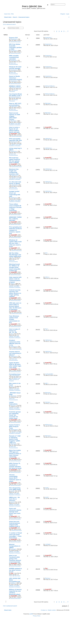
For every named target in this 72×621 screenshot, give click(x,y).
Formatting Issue (15, 374)
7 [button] (67, 31)
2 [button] (56, 31)
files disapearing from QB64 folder (15, 488)
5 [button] (63, 31)
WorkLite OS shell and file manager (15, 67)
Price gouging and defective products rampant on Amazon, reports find (15, 230)
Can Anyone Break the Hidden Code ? (15, 94)
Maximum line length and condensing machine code (14, 171)
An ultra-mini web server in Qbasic (15, 182)
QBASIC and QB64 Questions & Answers (15, 124)
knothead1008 (15, 375)
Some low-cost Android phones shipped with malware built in (14, 524)
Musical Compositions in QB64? (14, 546)
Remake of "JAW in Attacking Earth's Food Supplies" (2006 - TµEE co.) (15, 439)
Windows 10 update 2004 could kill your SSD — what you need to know (15, 243)
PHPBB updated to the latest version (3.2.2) (15, 570)
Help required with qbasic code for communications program (15, 279)
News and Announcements (13, 63)
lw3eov (12, 283)
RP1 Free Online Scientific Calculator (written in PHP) (15, 46)
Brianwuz (13, 583)
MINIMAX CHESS (15, 86)
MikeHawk (14, 106)
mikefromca (14, 141)
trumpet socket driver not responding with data (14, 194)
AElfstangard (14, 429)
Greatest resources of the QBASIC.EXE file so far (14, 342)
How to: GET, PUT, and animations (15, 104)
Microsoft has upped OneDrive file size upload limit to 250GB (14, 160)
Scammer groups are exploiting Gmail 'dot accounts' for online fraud (15, 415)
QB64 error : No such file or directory (14, 499)
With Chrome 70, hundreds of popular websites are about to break (15, 466)
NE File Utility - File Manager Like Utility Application (15, 254)
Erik (13, 257)
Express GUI (13, 38)
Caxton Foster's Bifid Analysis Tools (14, 426)
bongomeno (14, 39)
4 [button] (61, 31)
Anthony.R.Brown (16, 87)
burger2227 (14, 133)
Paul (12, 333)
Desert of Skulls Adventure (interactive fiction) (15, 77)
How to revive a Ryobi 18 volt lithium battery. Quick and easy (14, 130)
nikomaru (13, 405)
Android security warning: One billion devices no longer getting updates (15, 293)
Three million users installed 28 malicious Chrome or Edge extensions (15, 207)
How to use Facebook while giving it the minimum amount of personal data (15, 559)
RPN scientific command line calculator (14, 57)
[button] (50, 31)
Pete (12, 573)
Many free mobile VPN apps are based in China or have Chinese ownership (15, 454)
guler (12, 386)
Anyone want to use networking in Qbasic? (15, 353)
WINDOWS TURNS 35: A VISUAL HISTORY (15, 218)
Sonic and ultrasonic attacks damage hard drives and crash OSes (15, 512)
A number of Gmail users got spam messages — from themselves (15, 535)
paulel (12, 491)
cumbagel (13, 549)
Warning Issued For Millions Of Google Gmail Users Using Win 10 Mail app (14, 267)
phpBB (31, 614)
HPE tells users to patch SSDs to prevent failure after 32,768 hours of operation (15, 306)
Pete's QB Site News (14, 575)
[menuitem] (12, 14)
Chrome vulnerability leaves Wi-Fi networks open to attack (15, 478)
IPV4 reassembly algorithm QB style (15, 139)
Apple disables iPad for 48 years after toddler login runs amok (15, 365)
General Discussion (15, 41)
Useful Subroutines (13, 403)
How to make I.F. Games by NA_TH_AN (14, 330)
